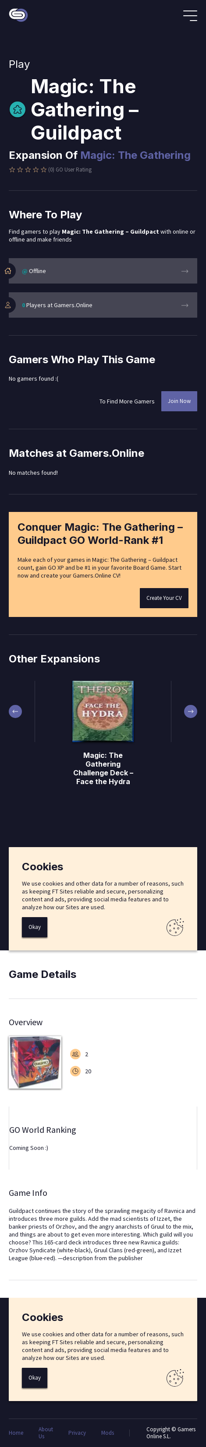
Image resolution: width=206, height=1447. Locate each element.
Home (16, 1432)
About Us (46, 1433)
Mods (107, 1432)
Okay (34, 927)
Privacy (77, 1432)
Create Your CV (164, 598)
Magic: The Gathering (135, 155)
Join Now (179, 401)
